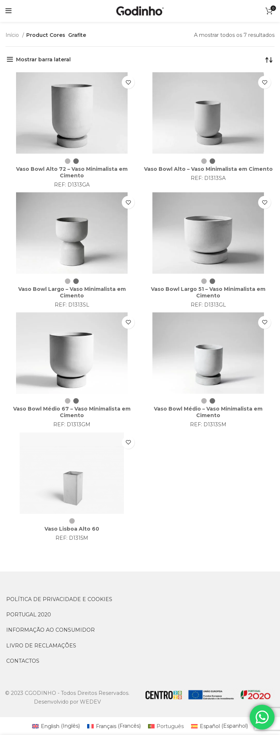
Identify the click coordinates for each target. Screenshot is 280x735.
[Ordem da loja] (269, 61)
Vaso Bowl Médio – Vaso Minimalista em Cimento (208, 412)
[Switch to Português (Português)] (166, 726)
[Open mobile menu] (8, 11)
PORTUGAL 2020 (28, 614)
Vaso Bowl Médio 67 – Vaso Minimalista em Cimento (72, 412)
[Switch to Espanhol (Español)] (219, 726)
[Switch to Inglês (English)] (55, 726)
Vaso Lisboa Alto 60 (71, 529)
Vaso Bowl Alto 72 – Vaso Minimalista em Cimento (72, 172)
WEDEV (90, 702)
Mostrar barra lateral (43, 59)
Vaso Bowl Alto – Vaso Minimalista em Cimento (208, 169)
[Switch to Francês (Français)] (113, 726)
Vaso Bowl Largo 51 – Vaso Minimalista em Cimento (208, 292)
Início (12, 35)
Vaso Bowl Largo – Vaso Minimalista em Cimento (72, 292)
